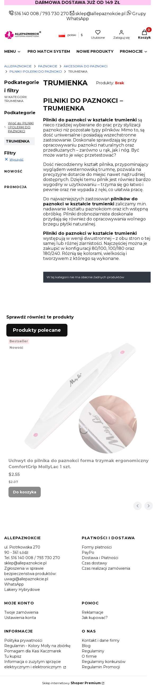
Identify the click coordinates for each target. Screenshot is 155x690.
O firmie (89, 656)
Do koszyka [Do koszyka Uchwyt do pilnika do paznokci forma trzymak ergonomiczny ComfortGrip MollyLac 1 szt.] (24, 492)
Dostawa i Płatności (100, 557)
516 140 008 (26, 13)
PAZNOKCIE (47, 66)
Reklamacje (92, 612)
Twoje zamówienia (21, 612)
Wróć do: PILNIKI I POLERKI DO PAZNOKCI (19, 127)
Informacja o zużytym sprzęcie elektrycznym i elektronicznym (33, 664)
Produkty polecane (37, 330)
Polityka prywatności (23, 640)
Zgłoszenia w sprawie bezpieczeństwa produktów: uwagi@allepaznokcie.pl (30, 573)
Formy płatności (97, 547)
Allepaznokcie (18, 66)
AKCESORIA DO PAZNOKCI (85, 66)
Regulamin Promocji (101, 667)
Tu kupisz (12, 656)
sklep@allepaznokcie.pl (100, 13)
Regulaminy (93, 651)
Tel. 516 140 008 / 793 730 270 (32, 557)
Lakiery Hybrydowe (22, 589)
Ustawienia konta (20, 617)
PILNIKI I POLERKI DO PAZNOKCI (36, 71)
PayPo (88, 552)
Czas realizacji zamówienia (106, 568)
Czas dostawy (94, 563)
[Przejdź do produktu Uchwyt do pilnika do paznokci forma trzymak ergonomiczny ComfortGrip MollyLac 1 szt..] (79, 396)
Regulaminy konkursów (103, 661)
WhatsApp (14, 584)
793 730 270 (56, 13)
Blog (86, 645)
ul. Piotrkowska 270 (22, 547)
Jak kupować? (95, 617)
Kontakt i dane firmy (101, 640)
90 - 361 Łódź (16, 552)
